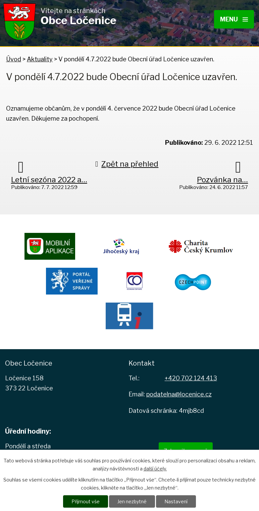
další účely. (155, 468)
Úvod (13, 59)
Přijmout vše (85, 501)
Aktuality (40, 59)
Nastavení (176, 501)
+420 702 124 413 (191, 378)
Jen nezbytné (132, 501)
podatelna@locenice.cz (179, 394)
